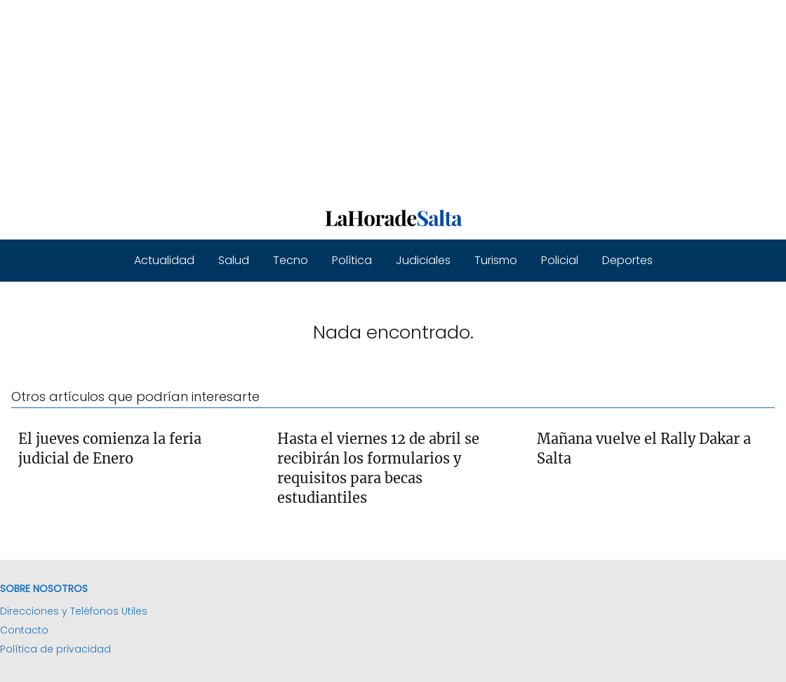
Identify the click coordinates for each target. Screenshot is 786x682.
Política (352, 260)
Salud (233, 260)
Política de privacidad (55, 649)
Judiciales (423, 260)
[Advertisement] (393, 98)
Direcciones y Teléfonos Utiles (73, 611)
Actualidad (164, 260)
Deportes (627, 260)
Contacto (24, 630)
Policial (559, 260)
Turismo (495, 260)
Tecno (290, 260)
